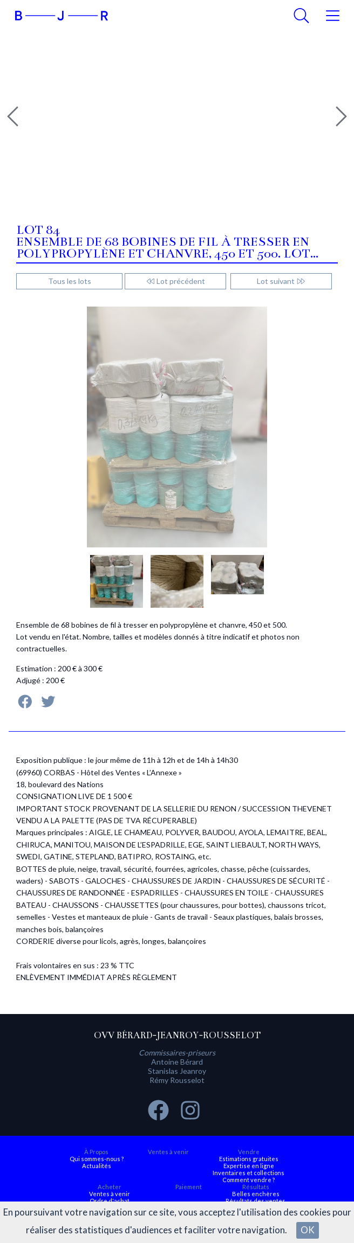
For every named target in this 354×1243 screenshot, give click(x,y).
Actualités (96, 1165)
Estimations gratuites (248, 1158)
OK (308, 1229)
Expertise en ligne (248, 1165)
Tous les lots (69, 281)
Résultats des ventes (255, 1200)
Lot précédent (176, 281)
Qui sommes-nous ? (97, 1158)
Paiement (188, 1186)
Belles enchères (256, 1193)
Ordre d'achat (110, 1200)
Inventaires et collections (248, 1172)
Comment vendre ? (248, 1179)
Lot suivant (281, 281)
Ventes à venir (168, 1151)
